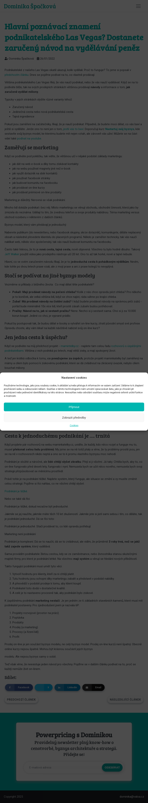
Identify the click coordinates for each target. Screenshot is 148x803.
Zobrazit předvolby (74, 417)
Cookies (74, 425)
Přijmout (74, 407)
